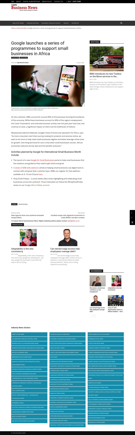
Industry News (18, 23)
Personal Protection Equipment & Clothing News (67, 425)
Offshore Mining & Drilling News (61, 416)
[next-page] (94, 316)
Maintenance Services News (59, 389)
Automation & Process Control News (24, 339)
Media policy (47, 1)
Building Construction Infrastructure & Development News (26, 363)
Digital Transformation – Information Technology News (25, 396)
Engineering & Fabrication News (23, 412)
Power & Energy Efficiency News (99, 348)
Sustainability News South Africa (99, 404)
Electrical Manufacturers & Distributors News (28, 407)
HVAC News (53, 357)
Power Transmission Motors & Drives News (102, 352)
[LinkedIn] (132, 212)
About (18, 1)
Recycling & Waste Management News (101, 371)
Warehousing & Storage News (98, 413)
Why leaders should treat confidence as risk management (97, 290)
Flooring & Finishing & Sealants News (63, 339)
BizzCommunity (23, 204)
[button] (121, 23)
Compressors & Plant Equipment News (25, 378)
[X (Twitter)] (132, 222)
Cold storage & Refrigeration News (24, 374)
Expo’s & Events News (19, 416)
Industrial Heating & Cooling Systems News (65, 366)
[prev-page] (91, 316)
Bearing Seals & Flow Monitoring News (25, 343)
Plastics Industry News (96, 343)
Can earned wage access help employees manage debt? (65, 250)
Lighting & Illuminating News (60, 380)
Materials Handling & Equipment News (63, 402)
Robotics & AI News (94, 383)
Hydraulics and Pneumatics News (61, 361)
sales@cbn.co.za (73, 221)
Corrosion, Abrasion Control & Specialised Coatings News (26, 384)
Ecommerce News (18, 403)
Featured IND (21, 28)
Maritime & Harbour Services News (61, 398)
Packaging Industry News (59, 420)
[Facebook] (132, 217)
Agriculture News (18, 334)
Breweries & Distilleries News (22, 357)
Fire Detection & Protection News (23, 421)
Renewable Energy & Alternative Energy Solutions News (105, 376)
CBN (12, 1)
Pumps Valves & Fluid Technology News (101, 361)
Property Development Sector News (100, 357)
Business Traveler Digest (51, 23)
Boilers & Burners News (20, 352)
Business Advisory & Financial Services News (27, 369)
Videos (66, 23)
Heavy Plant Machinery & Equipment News (64, 352)
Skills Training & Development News (100, 400)
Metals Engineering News (58, 407)
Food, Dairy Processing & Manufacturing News (66, 343)
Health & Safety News (57, 348)
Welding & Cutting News (96, 422)
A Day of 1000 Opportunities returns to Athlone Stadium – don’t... (116, 309)
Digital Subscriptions (31, 1)
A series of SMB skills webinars (26, 168)
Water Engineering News (96, 418)
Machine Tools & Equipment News (61, 384)
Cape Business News (22, 62)
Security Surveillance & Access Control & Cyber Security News (104, 393)
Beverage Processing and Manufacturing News (28, 348)
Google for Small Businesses (42, 160)
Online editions (33, 23)
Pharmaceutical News (95, 339)
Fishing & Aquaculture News (60, 334)
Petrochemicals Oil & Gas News (98, 334)
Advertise (75, 23)
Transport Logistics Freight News (99, 409)
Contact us (58, 1)
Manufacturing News (57, 393)
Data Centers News (18, 391)
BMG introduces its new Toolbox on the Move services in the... (105, 75)
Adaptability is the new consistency (22, 250)
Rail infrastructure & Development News (102, 366)
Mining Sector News (57, 411)
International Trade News (59, 371)
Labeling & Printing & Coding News (62, 375)
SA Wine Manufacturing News (98, 387)
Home (13, 28)
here (40, 174)
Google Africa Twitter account (37, 185)
